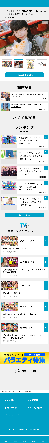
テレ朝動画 (33, 400)
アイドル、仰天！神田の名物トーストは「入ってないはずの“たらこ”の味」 (22, 391)
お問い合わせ (11, 408)
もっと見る (24, 215)
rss (32, 378)
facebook (24, 378)
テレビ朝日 (10, 400)
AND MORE (11, 391)
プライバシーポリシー (14, 418)
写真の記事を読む (24, 75)
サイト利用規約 (35, 408)
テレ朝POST (24, 3)
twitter (16, 378)
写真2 (30, 391)
